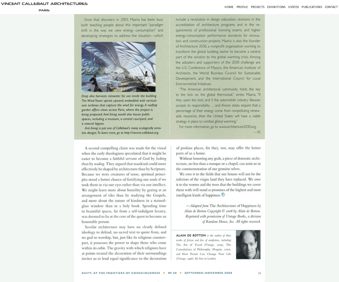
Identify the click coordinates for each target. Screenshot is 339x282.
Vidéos (293, 7)
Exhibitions (276, 7)
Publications (312, 7)
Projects (257, 7)
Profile (242, 7)
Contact (331, 7)
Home (229, 7)
